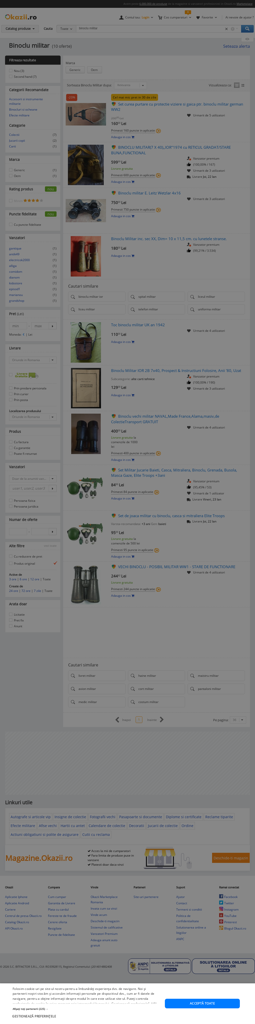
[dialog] (127, 512)
